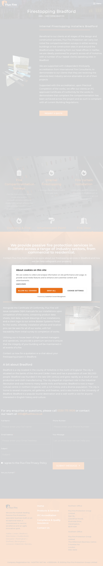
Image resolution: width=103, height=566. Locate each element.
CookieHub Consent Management (55, 296)
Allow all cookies (27, 290)
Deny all (51, 290)
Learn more (21, 284)
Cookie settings (75, 290)
